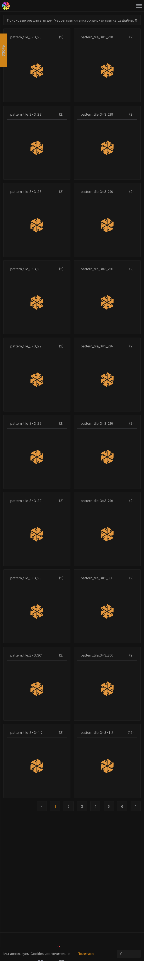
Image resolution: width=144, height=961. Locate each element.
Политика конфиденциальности (95, 956)
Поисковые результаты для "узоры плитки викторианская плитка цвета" (67, 20)
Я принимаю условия (128, 955)
